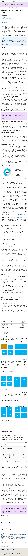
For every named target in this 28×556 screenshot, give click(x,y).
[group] (14, 453)
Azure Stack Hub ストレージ (5, 518)
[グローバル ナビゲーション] (1, 1)
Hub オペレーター (14, 7)
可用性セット (6, 55)
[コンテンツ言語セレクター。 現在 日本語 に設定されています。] (3, 549)
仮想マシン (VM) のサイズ (16, 24)
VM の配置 (3, 17)
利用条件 (17, 553)
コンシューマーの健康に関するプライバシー (7, 553)
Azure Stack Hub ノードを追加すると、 (7, 370)
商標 (20, 553)
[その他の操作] (26, 7)
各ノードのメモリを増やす (5, 402)
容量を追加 (8, 44)
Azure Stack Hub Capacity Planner (7, 40)
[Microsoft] (14, 1)
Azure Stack (9, 7)
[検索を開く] (23, 1)
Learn (2, 7)
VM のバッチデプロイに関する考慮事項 (7, 19)
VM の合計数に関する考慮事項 (6, 18)
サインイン (25, 1)
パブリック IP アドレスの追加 (17, 511)
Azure (5, 7)
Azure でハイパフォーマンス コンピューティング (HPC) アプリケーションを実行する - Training (13, 535)
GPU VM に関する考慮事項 (5, 20)
